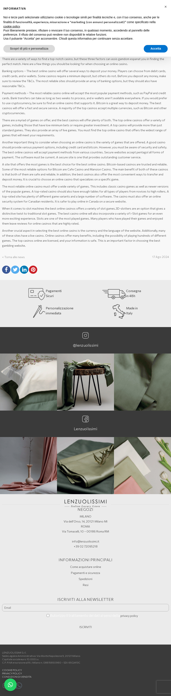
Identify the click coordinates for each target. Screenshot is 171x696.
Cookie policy (12, 670)
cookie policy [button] (11, 26)
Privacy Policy (12, 673)
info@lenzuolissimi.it (85, 541)
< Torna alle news (13, 257)
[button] (10, 685)
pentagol (142, 152)
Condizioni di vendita (16, 676)
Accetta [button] (155, 48)
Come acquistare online (85, 567)
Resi (85, 585)
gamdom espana (128, 59)
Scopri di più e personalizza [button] (29, 48)
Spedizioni (85, 579)
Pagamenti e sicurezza (85, 573)
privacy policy (129, 615)
